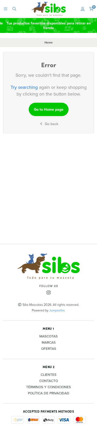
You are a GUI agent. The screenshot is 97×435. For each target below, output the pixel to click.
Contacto (48, 381)
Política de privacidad (48, 393)
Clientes (48, 375)
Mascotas (48, 336)
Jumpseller (56, 310)
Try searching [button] (24, 87)
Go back (48, 124)
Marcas (49, 342)
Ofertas (48, 349)
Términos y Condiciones (48, 387)
